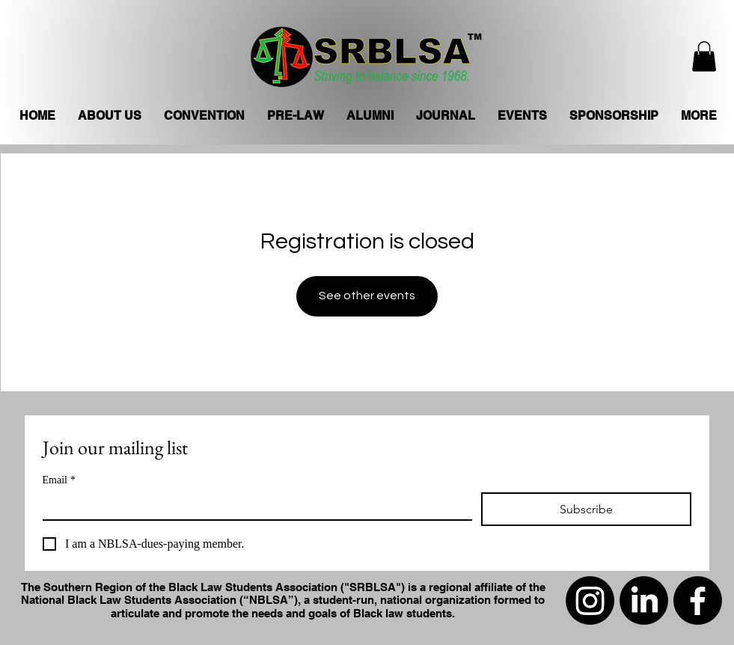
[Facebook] (697, 600)
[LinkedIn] (644, 600)
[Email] (253, 505)
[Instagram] (590, 600)
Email (59, 480)
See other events (367, 296)
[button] (704, 56)
